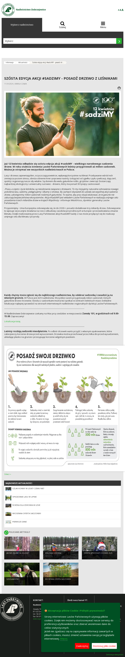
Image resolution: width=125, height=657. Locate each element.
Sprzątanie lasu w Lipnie (24, 497)
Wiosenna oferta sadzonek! (26, 513)
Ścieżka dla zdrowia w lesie (26, 505)
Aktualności (22, 62)
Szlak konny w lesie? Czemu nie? (28, 488)
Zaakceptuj (82, 646)
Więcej (63, 638)
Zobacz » (7, 474)
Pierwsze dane (19, 521)
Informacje (10, 62)
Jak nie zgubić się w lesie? (17, 553)
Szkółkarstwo (13, 579)
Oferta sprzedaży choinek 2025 (98, 553)
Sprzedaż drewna (53, 553)
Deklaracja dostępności (114, 655)
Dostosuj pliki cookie (104, 646)
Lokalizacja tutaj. (12, 321)
